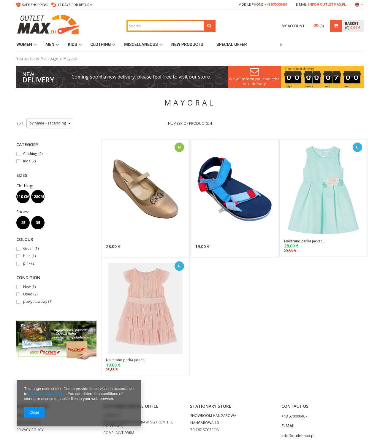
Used (27, 294)
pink (26, 264)
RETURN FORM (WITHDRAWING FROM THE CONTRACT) (138, 424)
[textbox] (166, 26)
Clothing (101, 44)
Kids (72, 44)
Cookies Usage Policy (46, 393)
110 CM (23, 196)
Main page (49, 58)
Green (28, 249)
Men (50, 44)
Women (24, 44)
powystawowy (35, 302)
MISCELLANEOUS (141, 44)
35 (38, 222)
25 (23, 222)
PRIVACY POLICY (30, 430)
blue (27, 256)
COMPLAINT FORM (118, 433)
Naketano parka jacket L (304, 241)
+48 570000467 (276, 4)
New (27, 287)
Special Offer (231, 44)
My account (293, 25)
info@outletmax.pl (327, 4)
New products (187, 44)
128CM (38, 196)
